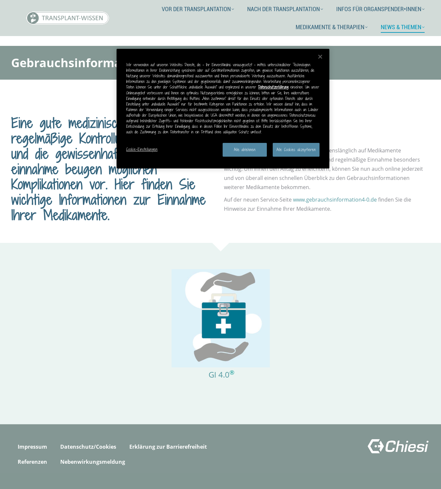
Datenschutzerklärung (273, 87)
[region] (223, 108)
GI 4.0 (219, 374)
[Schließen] (320, 56)
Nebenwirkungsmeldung (92, 461)
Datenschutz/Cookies (88, 446)
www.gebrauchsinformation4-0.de (335, 199)
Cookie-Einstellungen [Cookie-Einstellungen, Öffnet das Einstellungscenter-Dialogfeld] (142, 149)
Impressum (32, 446)
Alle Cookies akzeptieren (296, 149)
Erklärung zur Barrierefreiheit (168, 446)
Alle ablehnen (245, 149)
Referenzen (32, 461)
